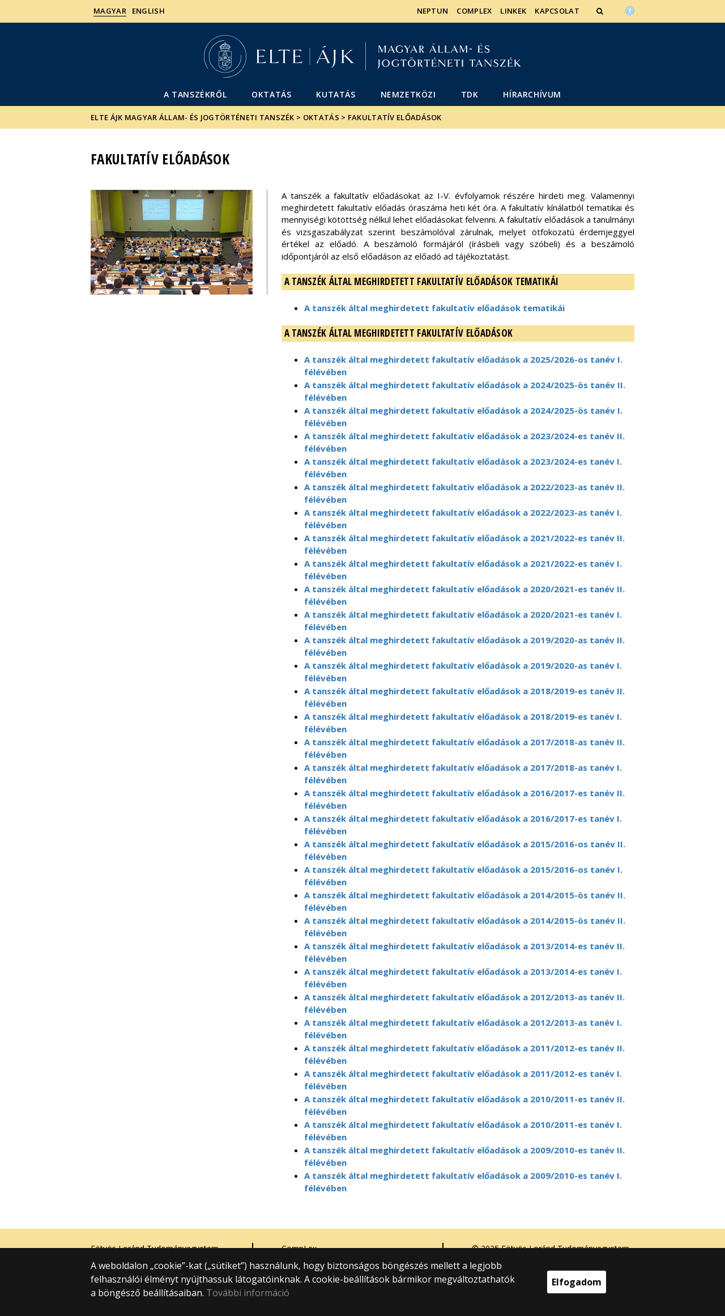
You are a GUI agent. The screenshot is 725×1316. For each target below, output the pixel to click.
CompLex (474, 11)
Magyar (109, 11)
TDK (470, 94)
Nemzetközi (408, 94)
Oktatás (271, 94)
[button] (600, 11)
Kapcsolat (557, 11)
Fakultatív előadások (395, 117)
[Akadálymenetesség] (629, 10)
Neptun (433, 11)
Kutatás (335, 94)
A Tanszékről (195, 94)
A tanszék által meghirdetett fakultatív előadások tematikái (434, 307)
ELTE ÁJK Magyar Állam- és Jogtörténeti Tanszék (193, 117)
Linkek (513, 11)
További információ (247, 1293)
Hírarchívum (532, 94)
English (148, 11)
